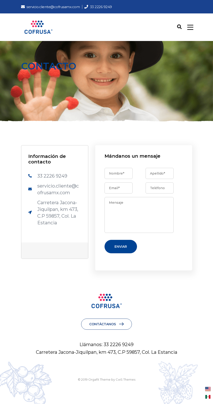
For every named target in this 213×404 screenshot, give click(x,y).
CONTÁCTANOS (102, 324)
